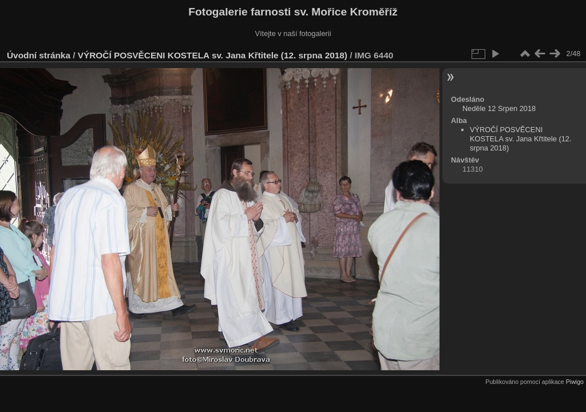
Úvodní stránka (38, 55)
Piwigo (575, 381)
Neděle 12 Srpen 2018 (499, 108)
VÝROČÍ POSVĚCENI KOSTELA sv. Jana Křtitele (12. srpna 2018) (212, 55)
